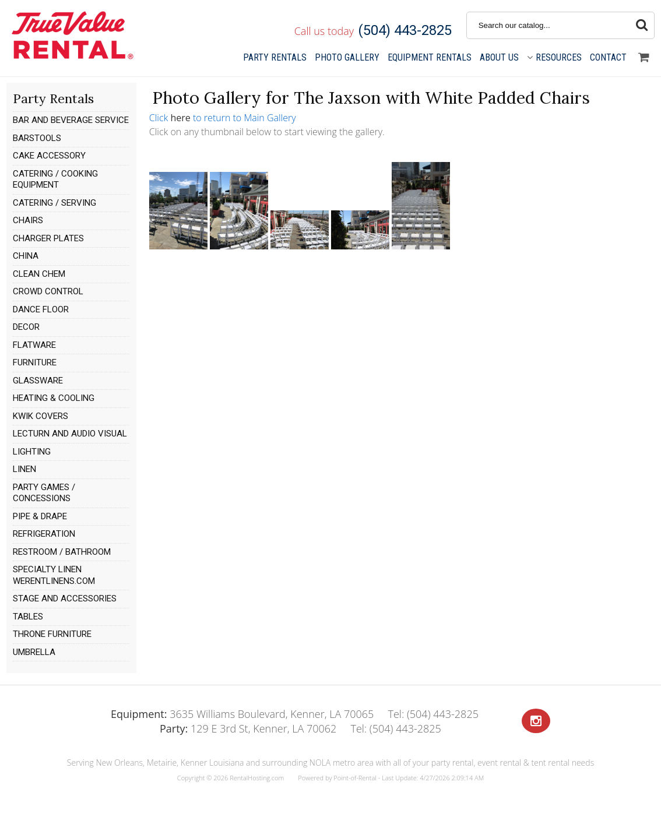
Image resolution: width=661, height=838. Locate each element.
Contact (608, 57)
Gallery (347, 57)
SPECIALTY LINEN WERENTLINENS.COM (54, 575)
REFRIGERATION (44, 534)
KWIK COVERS (40, 416)
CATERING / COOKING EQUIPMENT (55, 179)
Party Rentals (275, 57)
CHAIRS (28, 220)
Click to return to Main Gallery (222, 117)
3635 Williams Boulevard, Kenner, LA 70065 (242, 714)
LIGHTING (32, 451)
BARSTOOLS (37, 138)
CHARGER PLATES (48, 238)
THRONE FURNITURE (52, 634)
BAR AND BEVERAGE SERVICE (71, 120)
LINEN (24, 469)
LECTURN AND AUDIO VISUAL (70, 433)
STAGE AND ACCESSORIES (65, 598)
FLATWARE (34, 345)
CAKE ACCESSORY (49, 155)
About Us (499, 57)
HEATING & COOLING (53, 398)
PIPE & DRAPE (40, 516)
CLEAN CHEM (39, 274)
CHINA (25, 256)
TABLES (28, 616)
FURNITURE (35, 362)
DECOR (26, 327)
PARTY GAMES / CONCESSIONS (44, 493)
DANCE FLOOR (41, 309)
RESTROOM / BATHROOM (62, 552)
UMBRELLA (34, 652)
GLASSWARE (38, 380)
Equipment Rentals (430, 57)
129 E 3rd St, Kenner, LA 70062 (248, 728)
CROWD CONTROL (48, 291)
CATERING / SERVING (54, 203)
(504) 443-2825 (405, 30)
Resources (554, 57)
